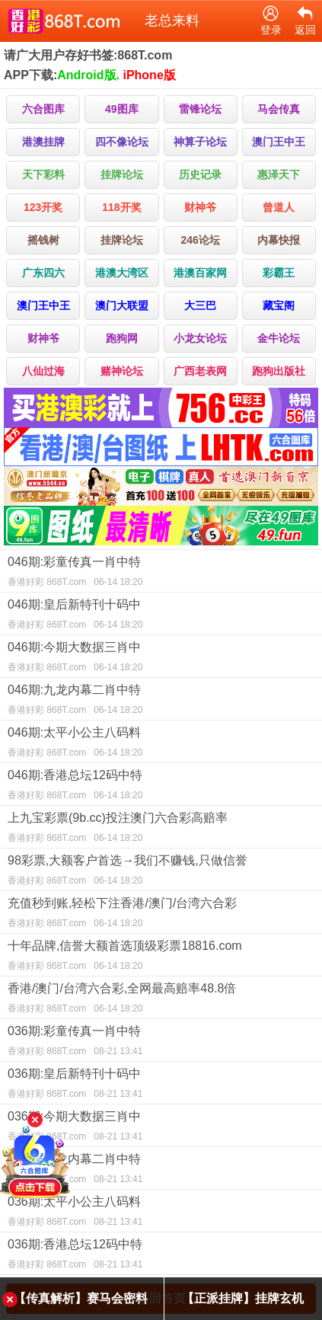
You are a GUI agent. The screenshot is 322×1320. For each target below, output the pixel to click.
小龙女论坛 (200, 338)
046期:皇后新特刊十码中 (161, 616)
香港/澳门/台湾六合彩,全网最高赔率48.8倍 (161, 1000)
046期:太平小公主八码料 (161, 744)
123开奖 (43, 207)
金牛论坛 (278, 338)
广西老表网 (200, 371)
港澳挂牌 (43, 142)
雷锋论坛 (200, 109)
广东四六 (43, 273)
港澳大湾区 (121, 273)
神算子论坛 (200, 142)
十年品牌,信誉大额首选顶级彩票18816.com (161, 957)
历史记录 (200, 174)
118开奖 (121, 207)
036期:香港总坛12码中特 (161, 1256)
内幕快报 (278, 240)
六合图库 (43, 109)
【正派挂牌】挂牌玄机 (243, 1298)
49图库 (122, 109)
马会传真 (278, 109)
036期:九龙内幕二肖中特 (161, 1170)
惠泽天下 (278, 174)
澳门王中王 (278, 142)
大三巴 (200, 305)
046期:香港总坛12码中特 (161, 787)
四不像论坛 (121, 142)
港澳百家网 (200, 273)
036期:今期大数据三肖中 (161, 1128)
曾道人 (279, 207)
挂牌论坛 (121, 174)
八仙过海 (43, 371)
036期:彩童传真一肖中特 (161, 1042)
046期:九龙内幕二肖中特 (161, 701)
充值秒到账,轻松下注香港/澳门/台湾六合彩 (161, 915)
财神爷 (200, 207)
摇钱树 (43, 240)
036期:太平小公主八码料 (161, 1213)
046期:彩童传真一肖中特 (161, 573)
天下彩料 (43, 174)
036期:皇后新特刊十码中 (161, 1085)
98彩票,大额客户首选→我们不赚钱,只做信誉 (161, 872)
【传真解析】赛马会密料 (81, 1298)
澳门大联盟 (121, 305)
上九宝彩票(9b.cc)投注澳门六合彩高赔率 (161, 829)
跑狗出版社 (278, 371)
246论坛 (199, 240)
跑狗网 (122, 338)
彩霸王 (279, 273)
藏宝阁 (279, 305)
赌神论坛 (121, 371)
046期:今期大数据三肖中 (161, 659)
